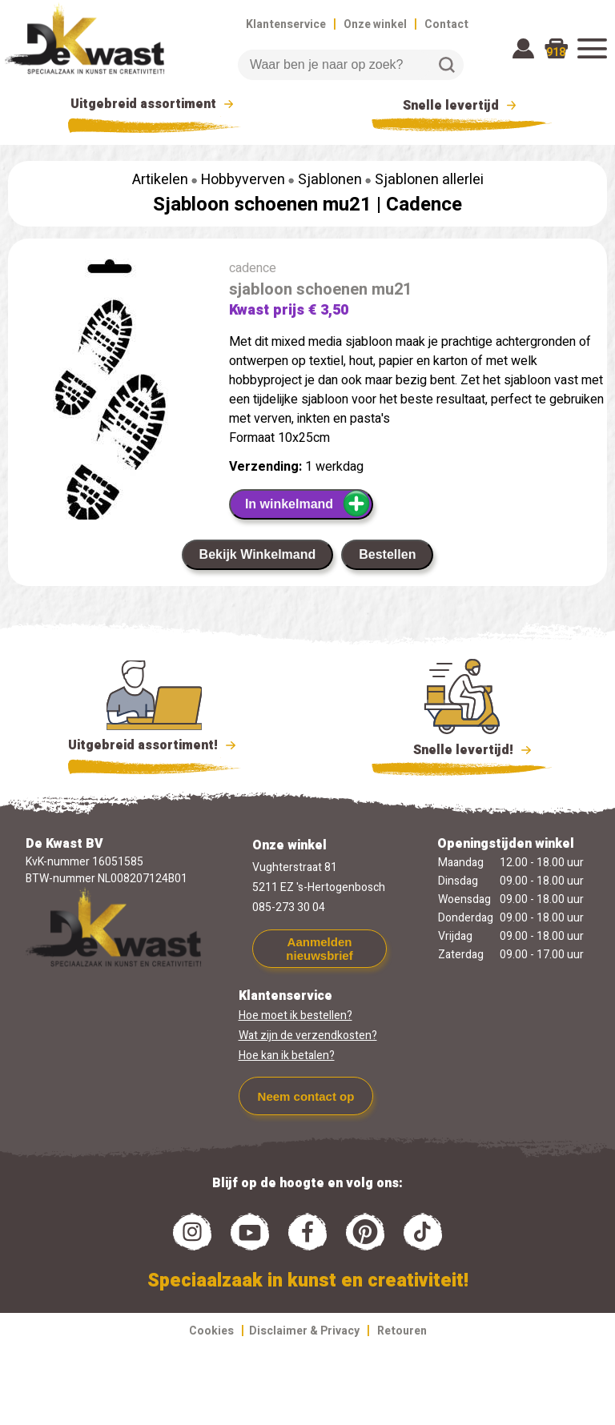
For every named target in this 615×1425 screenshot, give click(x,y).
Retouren (402, 1331)
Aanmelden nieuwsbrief (319, 948)
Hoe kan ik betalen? (287, 1055)
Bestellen (387, 554)
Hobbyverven (243, 180)
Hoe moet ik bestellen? (295, 1015)
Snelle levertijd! (462, 748)
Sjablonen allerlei (429, 180)
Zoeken (447, 64)
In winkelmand (308, 503)
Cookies (211, 1331)
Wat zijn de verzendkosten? (308, 1035)
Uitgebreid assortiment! (154, 745)
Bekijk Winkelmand (257, 554)
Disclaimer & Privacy (304, 1331)
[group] (110, 415)
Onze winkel (375, 24)
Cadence (424, 205)
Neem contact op (306, 1096)
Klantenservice (286, 24)
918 (555, 52)
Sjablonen (330, 180)
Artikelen (160, 180)
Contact (446, 24)
